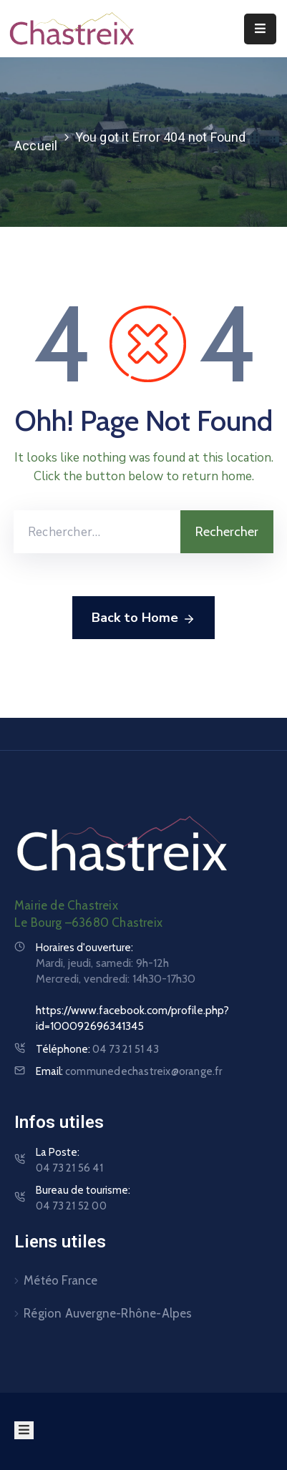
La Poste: (69, 1161)
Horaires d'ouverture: (84, 947)
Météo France (60, 1280)
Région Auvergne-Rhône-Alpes (108, 1313)
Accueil (35, 145)
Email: (129, 1071)
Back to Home (143, 618)
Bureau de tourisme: (83, 1199)
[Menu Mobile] (260, 29)
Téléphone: (97, 1049)
